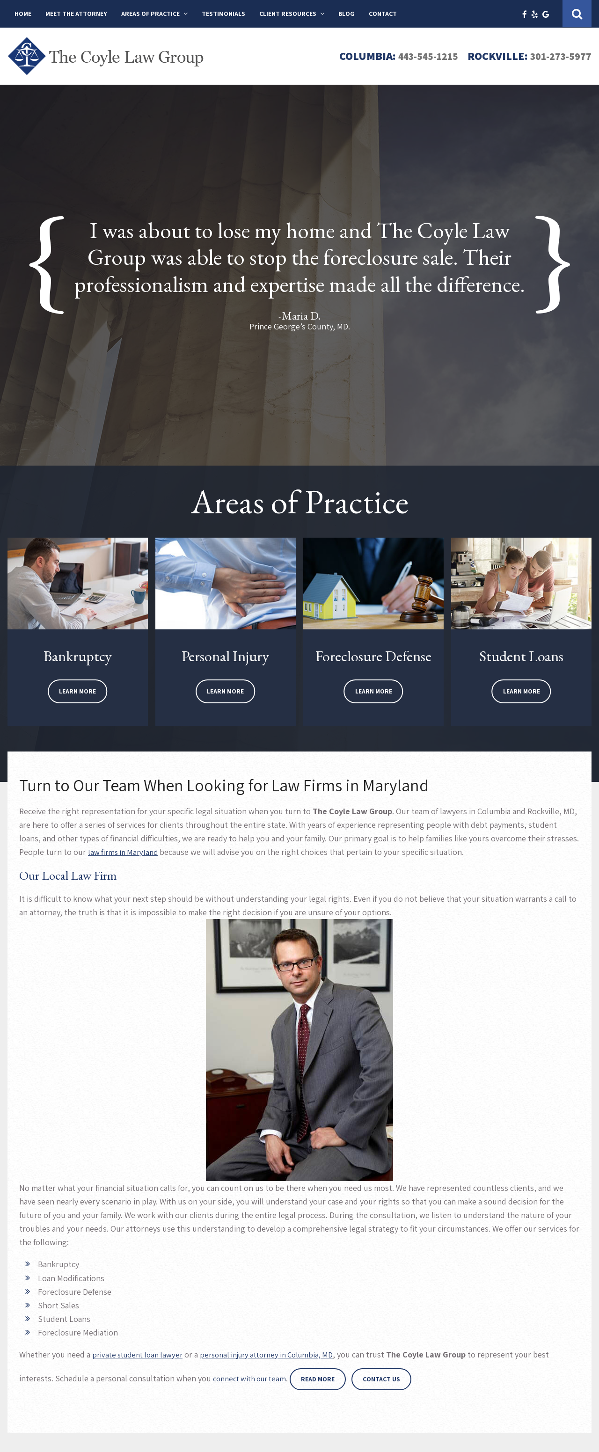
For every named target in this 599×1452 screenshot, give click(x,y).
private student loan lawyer (141, 1354)
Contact (383, 13)
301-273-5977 (558, 55)
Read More (326, 1379)
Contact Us (389, 1379)
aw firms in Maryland (125, 851)
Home (23, 13)
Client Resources (287, 13)
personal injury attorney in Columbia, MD (280, 1354)
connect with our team (253, 1378)
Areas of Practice (150, 13)
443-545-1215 (418, 55)
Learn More (77, 691)
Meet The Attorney (76, 13)
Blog (346, 13)
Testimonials (223, 13)
